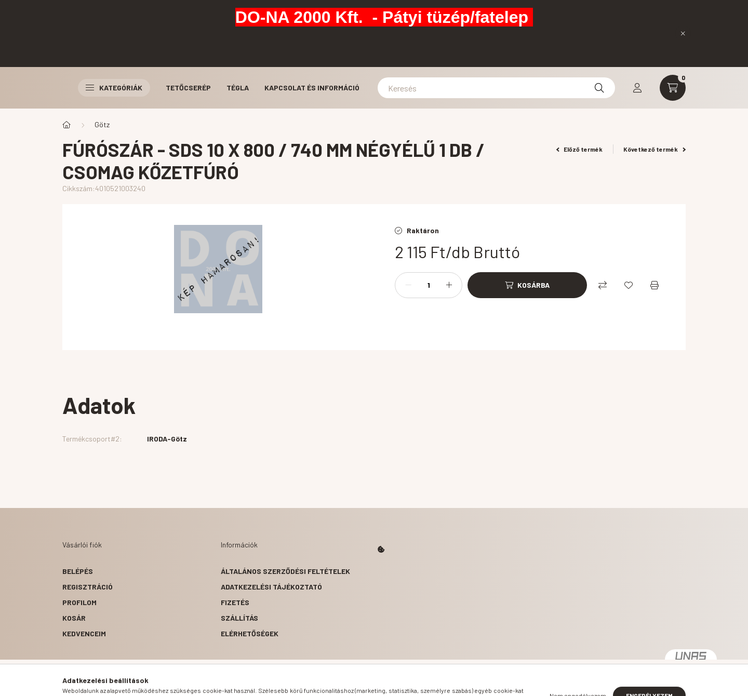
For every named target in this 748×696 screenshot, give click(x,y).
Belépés (77, 571)
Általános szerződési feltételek (285, 571)
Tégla (237, 87)
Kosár (74, 617)
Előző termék (579, 149)
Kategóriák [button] (114, 87)
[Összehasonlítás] (602, 285)
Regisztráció (87, 586)
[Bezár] (683, 33)
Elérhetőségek (249, 633)
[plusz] (449, 285)
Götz (102, 124)
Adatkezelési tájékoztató (271, 586)
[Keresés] (496, 87)
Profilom (79, 602)
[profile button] (637, 88)
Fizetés (235, 602)
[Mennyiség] (428, 285)
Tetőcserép (188, 87)
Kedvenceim (84, 633)
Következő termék (654, 149)
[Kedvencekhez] (628, 285)
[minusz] (408, 285)
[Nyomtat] (654, 285)
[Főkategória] (66, 124)
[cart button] (673, 88)
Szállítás (239, 617)
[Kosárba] (527, 285)
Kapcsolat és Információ (311, 87)
